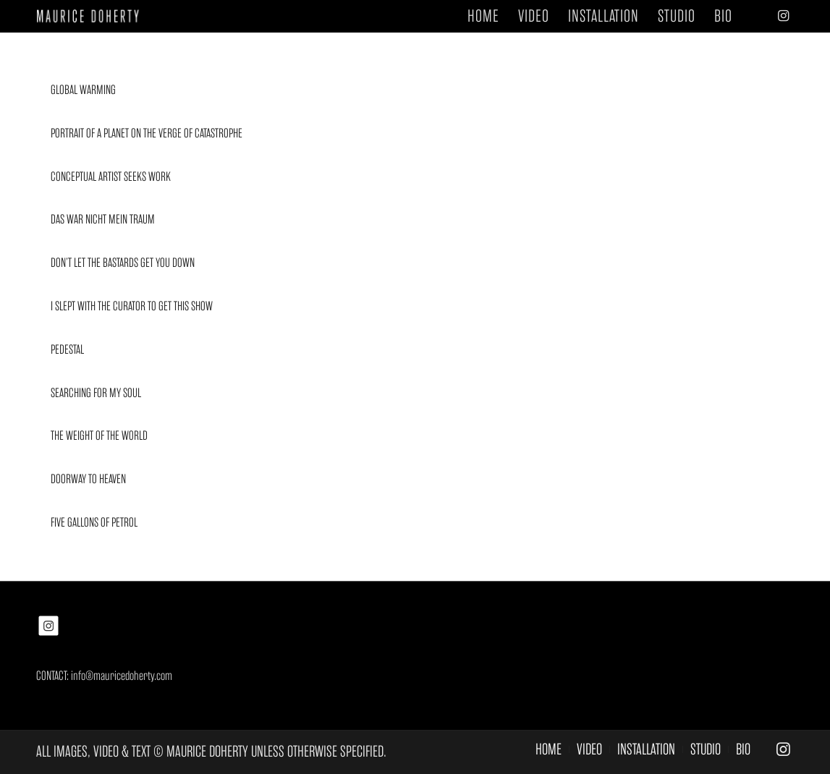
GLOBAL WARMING (83, 89)
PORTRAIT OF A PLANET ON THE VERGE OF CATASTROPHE (146, 133)
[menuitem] (483, 16)
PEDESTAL (67, 349)
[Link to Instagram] (783, 16)
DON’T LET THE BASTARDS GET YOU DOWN (123, 262)
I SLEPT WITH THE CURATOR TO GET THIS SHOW (132, 306)
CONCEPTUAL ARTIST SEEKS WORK (111, 176)
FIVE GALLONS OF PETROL (94, 522)
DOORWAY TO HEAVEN (88, 479)
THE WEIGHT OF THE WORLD (99, 435)
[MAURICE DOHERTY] (93, 16)
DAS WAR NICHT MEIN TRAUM (103, 219)
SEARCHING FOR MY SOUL (96, 393)
